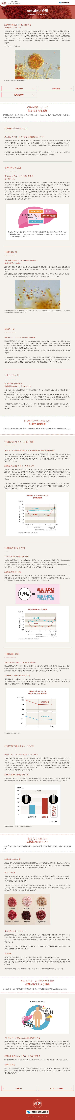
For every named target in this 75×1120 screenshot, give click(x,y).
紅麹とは (19, 1088)
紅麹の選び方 (18, 95)
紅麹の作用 (56, 88)
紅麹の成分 (19, 88)
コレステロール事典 (56, 1088)
